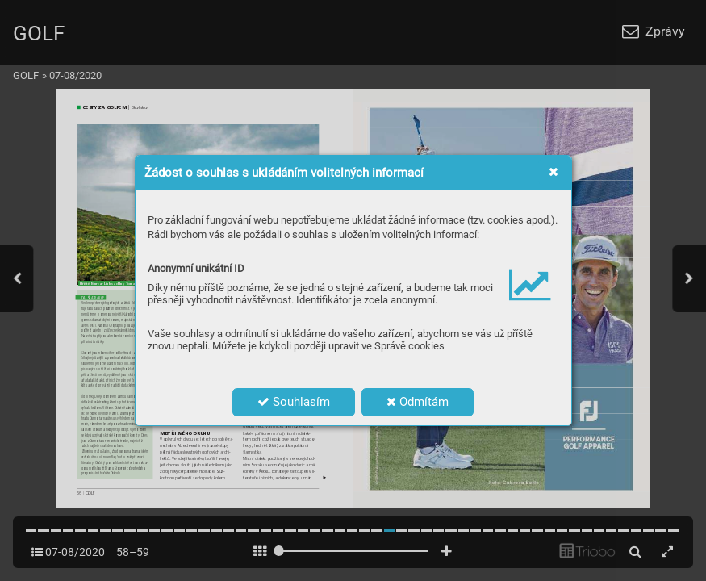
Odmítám (417, 402)
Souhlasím (293, 402)
